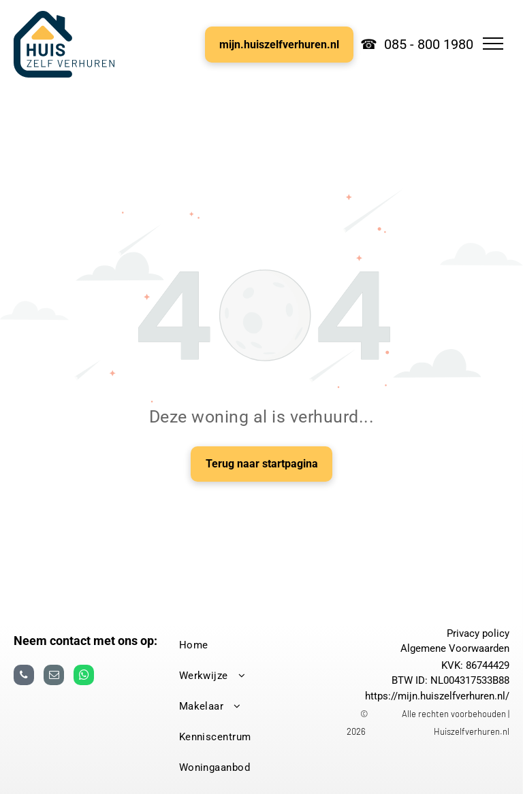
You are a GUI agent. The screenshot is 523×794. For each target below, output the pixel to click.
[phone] (24, 677)
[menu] (493, 43)
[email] (54, 677)
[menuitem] (256, 645)
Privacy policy (478, 633)
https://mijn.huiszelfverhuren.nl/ (437, 696)
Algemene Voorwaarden (454, 648)
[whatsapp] (84, 677)
